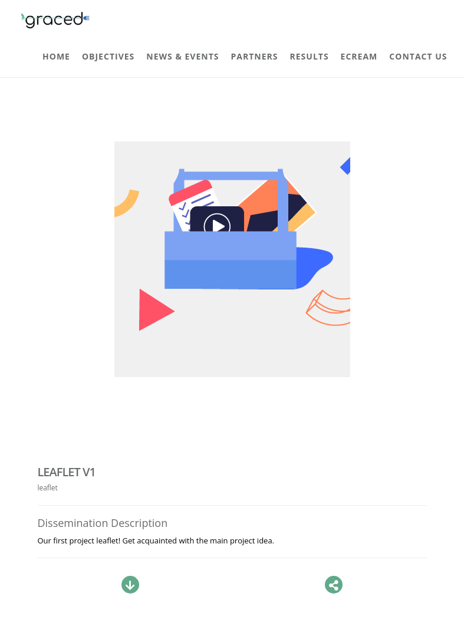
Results (309, 56)
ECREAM (359, 56)
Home (56, 56)
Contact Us (418, 56)
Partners (254, 56)
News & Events (182, 56)
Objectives (108, 56)
